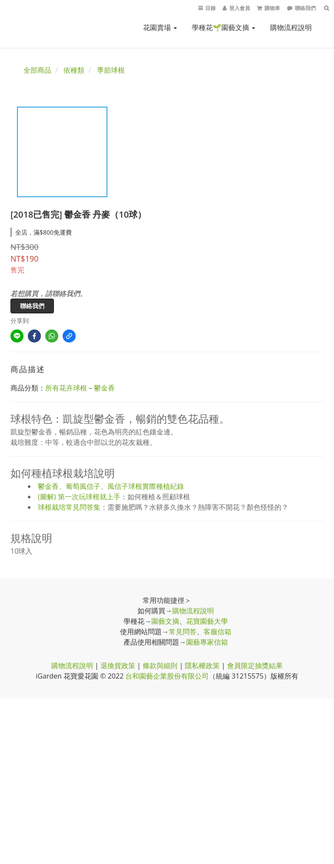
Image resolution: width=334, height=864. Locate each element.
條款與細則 (160, 665)
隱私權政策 (202, 665)
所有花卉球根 (66, 388)
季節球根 (111, 70)
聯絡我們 (32, 306)
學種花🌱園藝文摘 (223, 27)
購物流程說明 (291, 27)
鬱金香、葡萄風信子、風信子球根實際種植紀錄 (111, 486)
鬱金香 (104, 388)
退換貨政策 (117, 665)
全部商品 (37, 70)
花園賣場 (160, 27)
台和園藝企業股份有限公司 (167, 676)
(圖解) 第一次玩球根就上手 (79, 496)
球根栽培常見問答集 (69, 507)
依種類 (73, 70)
